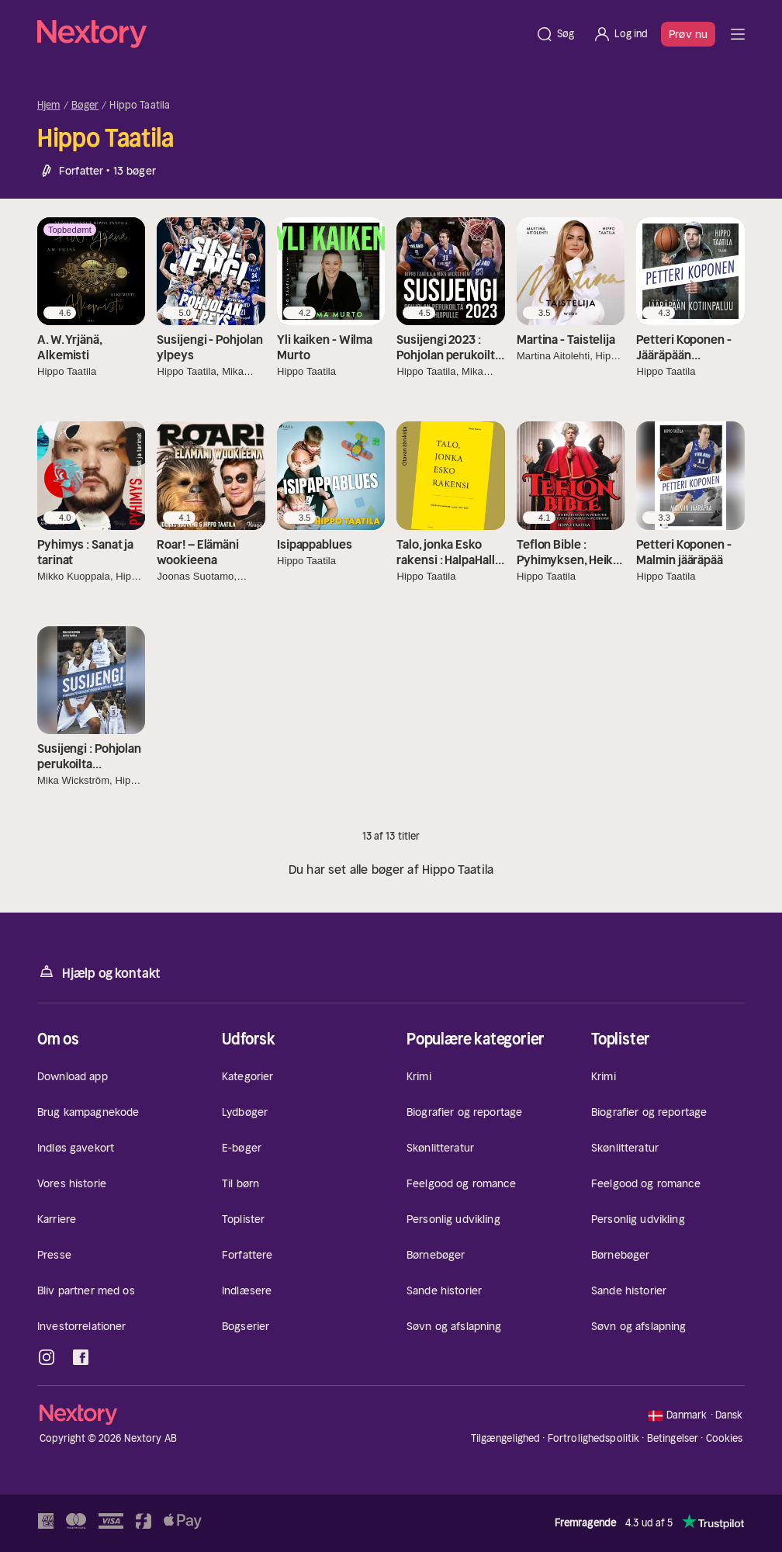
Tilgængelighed (506, 1438)
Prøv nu (688, 34)
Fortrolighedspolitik (594, 1438)
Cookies (724, 1438)
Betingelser (672, 1438)
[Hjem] (281, 34)
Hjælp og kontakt (99, 972)
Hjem (49, 105)
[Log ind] (620, 34)
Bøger (85, 105)
